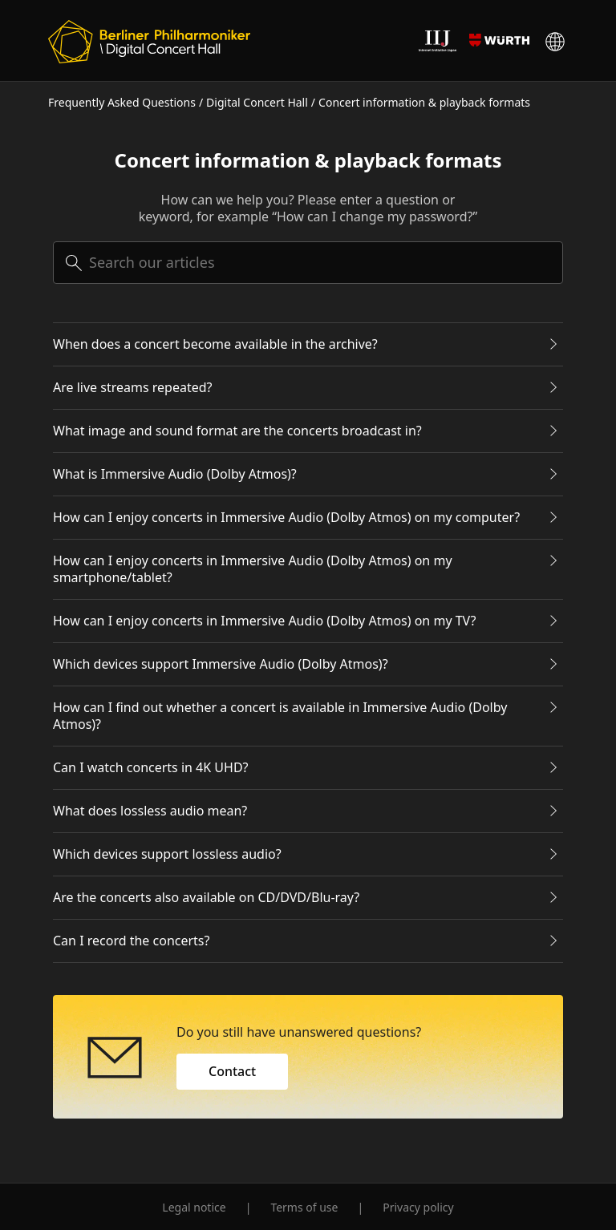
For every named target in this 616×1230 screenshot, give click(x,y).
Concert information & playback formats (424, 102)
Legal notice (193, 1207)
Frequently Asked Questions (122, 102)
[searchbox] (308, 262)
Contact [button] (232, 1071)
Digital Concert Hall (257, 102)
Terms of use (304, 1207)
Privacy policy (418, 1207)
